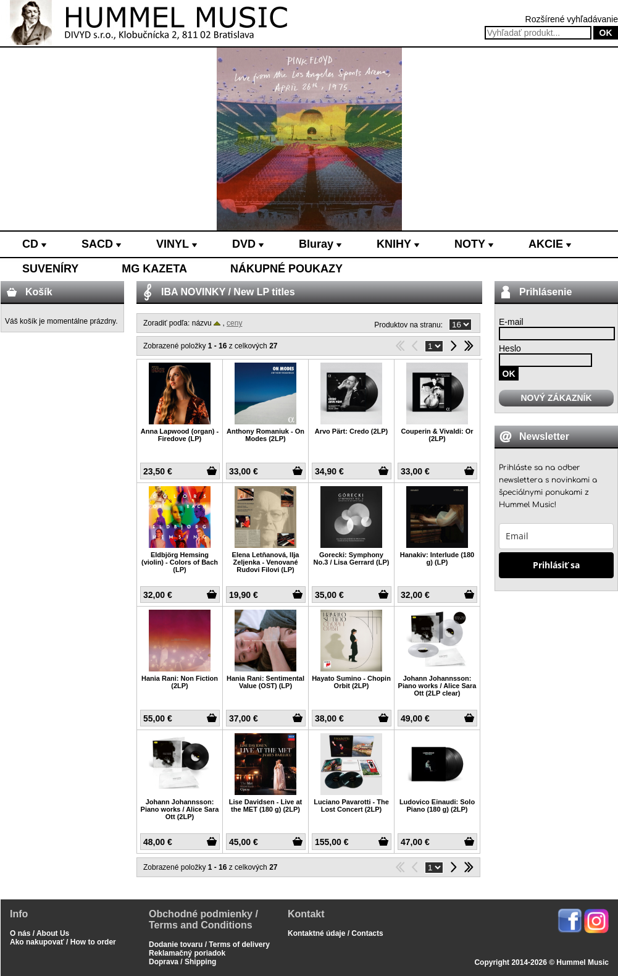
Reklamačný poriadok (187, 953)
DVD (248, 244)
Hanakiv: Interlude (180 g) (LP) (437, 558)
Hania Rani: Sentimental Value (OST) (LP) (265, 682)
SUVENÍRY (50, 269)
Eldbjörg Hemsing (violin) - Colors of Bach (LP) (179, 562)
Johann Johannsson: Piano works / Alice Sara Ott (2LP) (180, 809)
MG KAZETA (154, 269)
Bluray (320, 244)
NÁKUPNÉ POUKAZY (286, 269)
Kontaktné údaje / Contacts (335, 933)
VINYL (176, 244)
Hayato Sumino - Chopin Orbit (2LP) (351, 682)
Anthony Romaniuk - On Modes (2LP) (265, 434)
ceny (234, 323)
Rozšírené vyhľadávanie (571, 19)
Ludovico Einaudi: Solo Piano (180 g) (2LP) (437, 805)
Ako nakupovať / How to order (63, 942)
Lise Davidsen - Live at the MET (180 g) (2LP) (266, 805)
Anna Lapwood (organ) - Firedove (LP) (180, 434)
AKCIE (549, 244)
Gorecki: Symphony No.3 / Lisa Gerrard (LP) (352, 558)
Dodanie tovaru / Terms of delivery (209, 944)
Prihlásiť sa (556, 565)
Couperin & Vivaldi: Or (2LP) (437, 434)
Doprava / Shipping (182, 961)
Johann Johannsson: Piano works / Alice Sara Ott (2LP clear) (437, 686)
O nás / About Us (39, 933)
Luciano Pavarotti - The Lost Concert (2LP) (351, 805)
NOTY (473, 244)
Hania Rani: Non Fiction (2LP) (179, 682)
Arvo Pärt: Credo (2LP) (351, 431)
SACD (101, 244)
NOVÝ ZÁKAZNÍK (555, 398)
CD (34, 244)
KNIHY (398, 244)
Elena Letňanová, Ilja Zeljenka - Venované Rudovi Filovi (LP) (265, 562)
